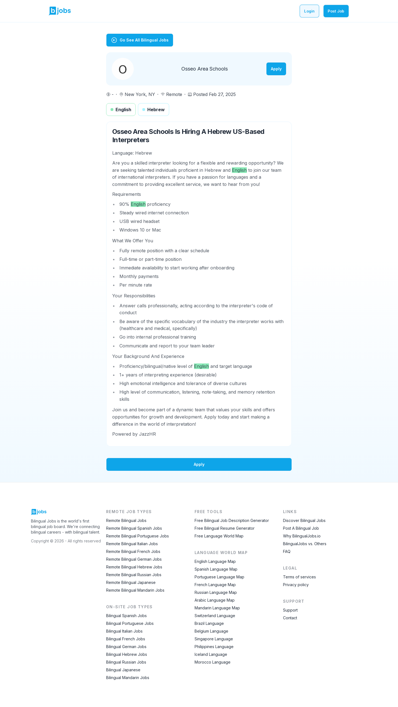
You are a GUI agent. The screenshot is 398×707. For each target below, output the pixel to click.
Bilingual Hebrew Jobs (126, 654)
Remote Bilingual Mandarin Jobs (135, 590)
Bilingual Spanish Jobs (126, 615)
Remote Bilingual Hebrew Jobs (134, 567)
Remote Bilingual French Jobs (133, 551)
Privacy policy (296, 584)
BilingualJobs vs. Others (304, 543)
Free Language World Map (219, 536)
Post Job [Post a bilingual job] (336, 11)
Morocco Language (213, 662)
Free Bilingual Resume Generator (225, 528)
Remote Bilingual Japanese (131, 582)
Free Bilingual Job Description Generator (232, 520)
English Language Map (215, 561)
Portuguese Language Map (219, 577)
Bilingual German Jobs (126, 646)
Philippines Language (214, 646)
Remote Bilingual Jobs (126, 520)
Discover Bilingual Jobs (304, 520)
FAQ (286, 551)
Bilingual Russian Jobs (126, 662)
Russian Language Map (216, 592)
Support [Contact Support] (290, 610)
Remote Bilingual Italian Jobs (132, 543)
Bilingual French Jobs (125, 638)
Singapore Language (214, 638)
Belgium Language (211, 631)
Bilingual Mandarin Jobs (127, 677)
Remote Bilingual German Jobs (134, 559)
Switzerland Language (215, 615)
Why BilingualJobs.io (302, 536)
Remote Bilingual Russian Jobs (133, 574)
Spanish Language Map (216, 569)
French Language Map (215, 584)
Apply (276, 68)
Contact (290, 617)
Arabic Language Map (215, 600)
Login (309, 11)
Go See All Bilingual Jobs (140, 40)
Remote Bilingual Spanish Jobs (134, 528)
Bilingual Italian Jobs (124, 631)
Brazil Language (209, 623)
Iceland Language (211, 654)
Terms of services (299, 577)
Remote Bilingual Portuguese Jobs (137, 536)
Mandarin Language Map (217, 607)
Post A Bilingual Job (301, 528)
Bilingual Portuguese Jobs (130, 623)
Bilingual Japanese (123, 669)
